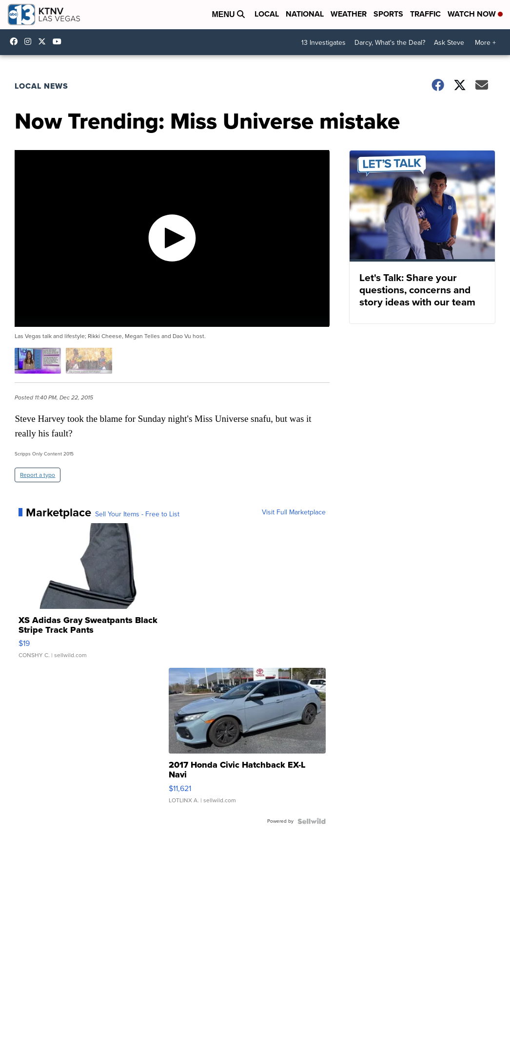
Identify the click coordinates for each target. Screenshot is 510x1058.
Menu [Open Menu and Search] (228, 14)
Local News (41, 86)
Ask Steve (449, 43)
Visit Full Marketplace (294, 512)
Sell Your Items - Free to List (137, 514)
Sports (388, 13)
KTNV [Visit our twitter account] (44, 41)
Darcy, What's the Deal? (389, 43)
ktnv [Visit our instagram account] (30, 41)
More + (485, 43)
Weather (349, 13)
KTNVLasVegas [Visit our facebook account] (16, 41)
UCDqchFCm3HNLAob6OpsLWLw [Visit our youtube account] (59, 41)
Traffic (425, 13)
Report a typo (37, 475)
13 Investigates (323, 43)
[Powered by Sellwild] (311, 821)
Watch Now (475, 13)
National (305, 13)
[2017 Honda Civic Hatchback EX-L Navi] (247, 740)
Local (267, 13)
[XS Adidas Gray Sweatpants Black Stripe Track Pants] (97, 595)
